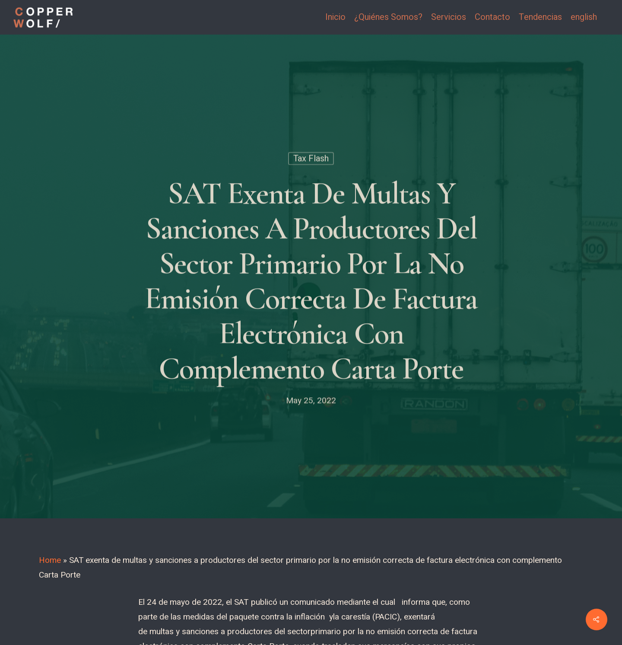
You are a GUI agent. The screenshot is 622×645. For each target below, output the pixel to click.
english (584, 17)
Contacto (492, 17)
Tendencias (540, 17)
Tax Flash (311, 159)
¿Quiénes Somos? (388, 17)
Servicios (448, 17)
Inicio (335, 17)
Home (50, 560)
